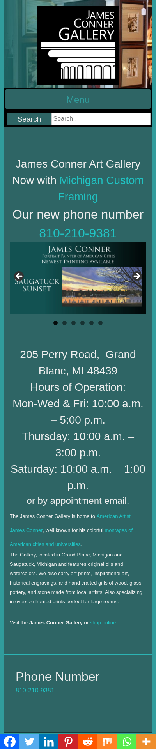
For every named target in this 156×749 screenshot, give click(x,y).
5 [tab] (91, 323)
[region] (78, 278)
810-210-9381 (78, 233)
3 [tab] (73, 323)
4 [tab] (82, 323)
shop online (103, 622)
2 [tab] (64, 323)
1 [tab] (55, 323)
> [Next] (136, 277)
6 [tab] (100, 323)
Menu (78, 99)
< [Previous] (19, 277)
